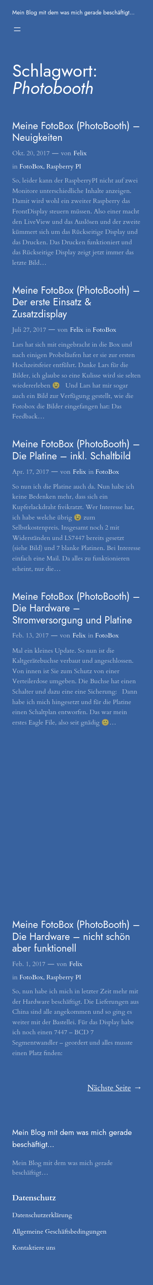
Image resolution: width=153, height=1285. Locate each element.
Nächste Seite (114, 1088)
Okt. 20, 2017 (31, 153)
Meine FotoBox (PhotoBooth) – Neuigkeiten (76, 132)
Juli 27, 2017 (29, 329)
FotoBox (31, 166)
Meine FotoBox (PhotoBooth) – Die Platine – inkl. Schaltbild (76, 450)
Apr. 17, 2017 (30, 471)
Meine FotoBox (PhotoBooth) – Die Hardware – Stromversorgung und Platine (76, 608)
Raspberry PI (63, 166)
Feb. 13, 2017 (30, 635)
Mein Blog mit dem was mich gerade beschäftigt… (73, 12)
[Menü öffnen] (17, 29)
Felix (80, 153)
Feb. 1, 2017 (29, 964)
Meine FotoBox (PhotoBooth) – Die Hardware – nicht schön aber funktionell (76, 936)
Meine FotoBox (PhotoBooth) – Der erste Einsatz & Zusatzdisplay (76, 302)
